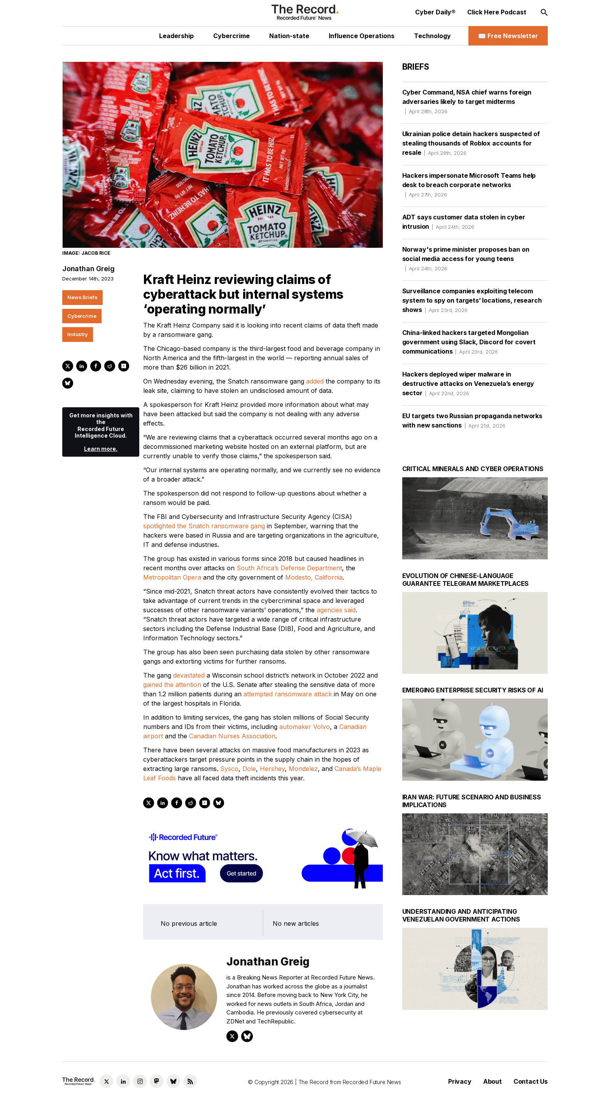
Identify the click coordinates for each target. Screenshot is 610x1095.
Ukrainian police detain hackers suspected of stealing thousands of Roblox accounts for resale (471, 143)
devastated (189, 675)
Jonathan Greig (88, 269)
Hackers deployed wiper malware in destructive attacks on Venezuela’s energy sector (468, 383)
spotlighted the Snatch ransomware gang (204, 526)
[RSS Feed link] (190, 1081)
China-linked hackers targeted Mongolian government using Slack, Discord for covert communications (469, 342)
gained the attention (172, 685)
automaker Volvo (304, 727)
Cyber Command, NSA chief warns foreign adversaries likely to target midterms (466, 101)
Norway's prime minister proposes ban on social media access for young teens (465, 258)
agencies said (336, 610)
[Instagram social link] (140, 1081)
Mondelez (303, 769)
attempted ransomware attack (288, 694)
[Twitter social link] (106, 1081)
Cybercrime (81, 316)
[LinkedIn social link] (123, 1081)
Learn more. (100, 448)
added (315, 381)
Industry (77, 334)
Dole (249, 769)
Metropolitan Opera (172, 577)
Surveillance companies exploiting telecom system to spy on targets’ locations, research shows (472, 300)
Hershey (272, 769)
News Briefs (82, 297)
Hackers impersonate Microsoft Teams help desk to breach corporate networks (469, 185)
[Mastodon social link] (156, 1081)
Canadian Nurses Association (232, 736)
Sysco (229, 769)
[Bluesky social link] (173, 1081)
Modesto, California (314, 577)
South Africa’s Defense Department (289, 568)
